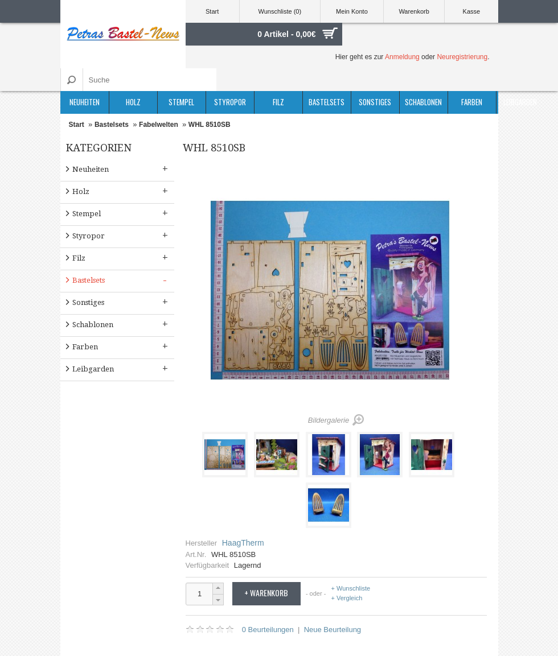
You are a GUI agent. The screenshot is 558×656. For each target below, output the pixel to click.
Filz (278, 102)
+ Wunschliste (351, 588)
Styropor (230, 102)
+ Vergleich (347, 598)
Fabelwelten (158, 125)
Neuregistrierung (462, 57)
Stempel (181, 102)
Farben (471, 102)
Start (212, 11)
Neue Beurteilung (332, 629)
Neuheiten (84, 102)
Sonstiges (375, 102)
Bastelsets (326, 102)
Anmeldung (402, 57)
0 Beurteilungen (268, 629)
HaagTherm (243, 542)
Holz (133, 102)
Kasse (472, 11)
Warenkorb (414, 11)
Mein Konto (352, 11)
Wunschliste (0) (280, 11)
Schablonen (423, 102)
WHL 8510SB (209, 125)
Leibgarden (520, 102)
